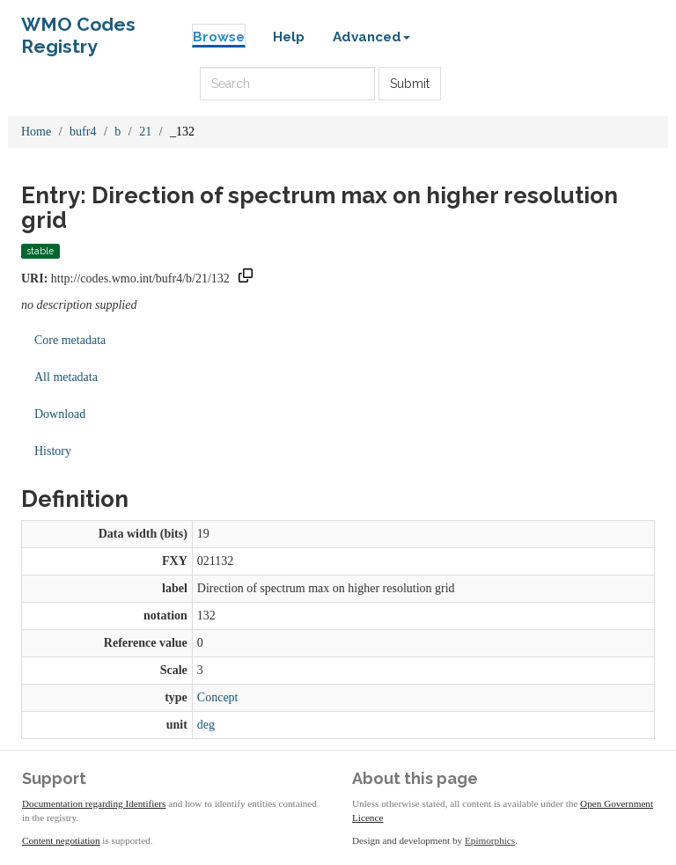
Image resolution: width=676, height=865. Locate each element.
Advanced (371, 37)
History (52, 451)
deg (206, 724)
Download (59, 414)
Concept (218, 697)
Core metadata (70, 340)
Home (36, 131)
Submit (410, 84)
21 (145, 131)
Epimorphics (490, 840)
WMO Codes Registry (78, 28)
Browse (219, 37)
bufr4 (83, 131)
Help (289, 37)
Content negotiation (61, 840)
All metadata (66, 377)
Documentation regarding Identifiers (93, 803)
